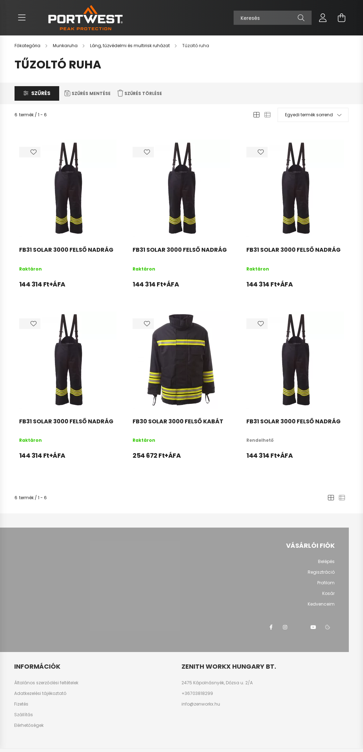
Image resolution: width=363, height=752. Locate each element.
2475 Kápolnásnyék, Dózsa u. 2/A (217, 682)
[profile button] (323, 18)
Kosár (328, 593)
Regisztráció (321, 572)
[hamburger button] (22, 18)
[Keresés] (273, 18)
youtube (313, 627)
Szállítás (23, 714)
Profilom (326, 582)
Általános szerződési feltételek (46, 682)
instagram (285, 627)
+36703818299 (197, 693)
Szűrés (40, 93)
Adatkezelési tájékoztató (40, 693)
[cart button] (341, 18)
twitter (299, 627)
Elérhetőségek (29, 725)
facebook (271, 627)
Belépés (326, 561)
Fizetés (21, 704)
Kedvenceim (321, 604)
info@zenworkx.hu (201, 704)
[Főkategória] (28, 46)
